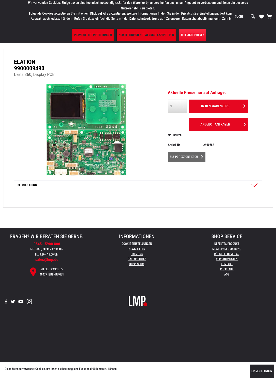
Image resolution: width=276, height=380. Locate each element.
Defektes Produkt (226, 243)
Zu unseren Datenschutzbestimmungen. (193, 19)
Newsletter (136, 249)
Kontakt (227, 264)
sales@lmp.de (46, 259)
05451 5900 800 (46, 243)
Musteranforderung (226, 249)
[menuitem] (245, 16)
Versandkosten (227, 259)
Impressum (136, 264)
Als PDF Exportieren (186, 156)
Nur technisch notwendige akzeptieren (146, 35)
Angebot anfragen (223, 123)
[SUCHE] (245, 16)
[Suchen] (253, 16)
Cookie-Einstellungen (137, 243)
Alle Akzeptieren (193, 35)
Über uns (137, 254)
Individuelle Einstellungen (93, 35)
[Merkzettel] (261, 16)
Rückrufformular (226, 254)
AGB (226, 274)
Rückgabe (226, 269)
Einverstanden (261, 371)
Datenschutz (137, 259)
